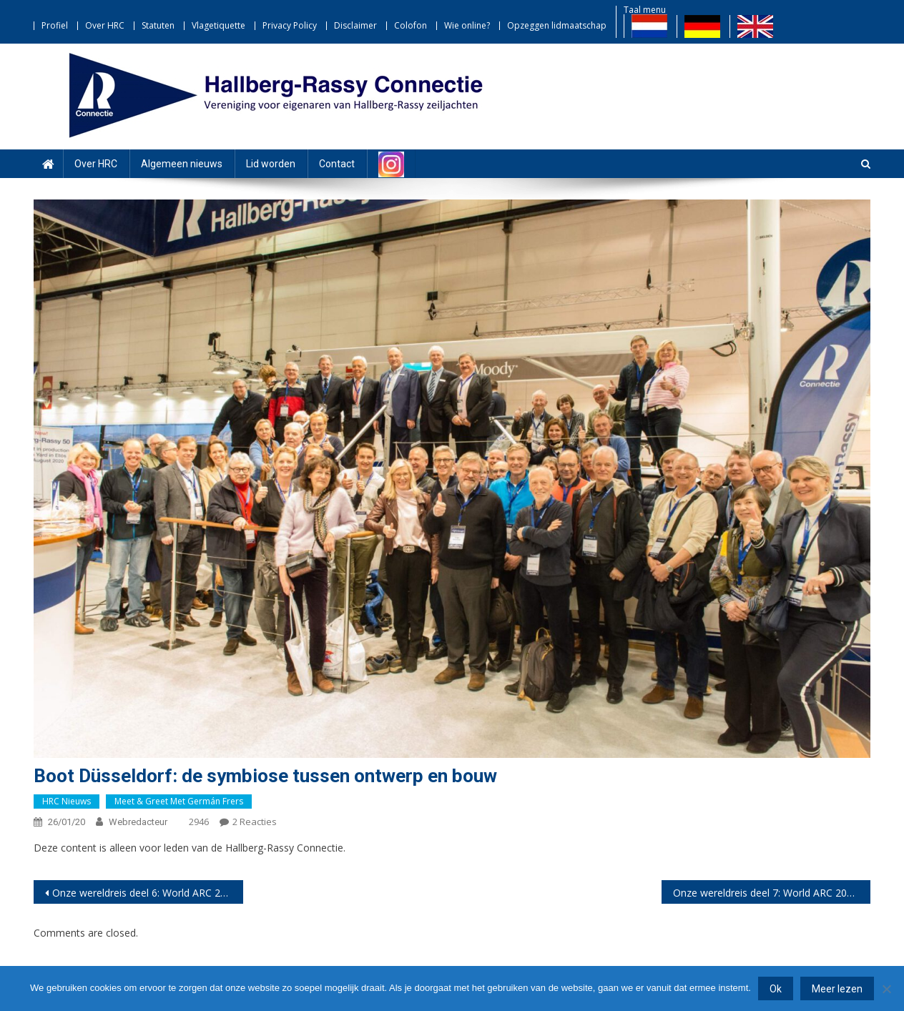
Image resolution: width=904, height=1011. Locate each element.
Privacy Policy (289, 25)
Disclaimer (355, 25)
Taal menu (645, 10)
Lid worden (270, 163)
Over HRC (104, 25)
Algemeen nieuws (181, 163)
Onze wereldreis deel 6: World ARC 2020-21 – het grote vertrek (147, 892)
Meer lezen (837, 989)
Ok (776, 989)
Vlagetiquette (218, 25)
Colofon (410, 25)
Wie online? (467, 25)
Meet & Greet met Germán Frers (178, 801)
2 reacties (254, 821)
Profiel (54, 25)
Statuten (158, 25)
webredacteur (138, 822)
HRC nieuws (66, 801)
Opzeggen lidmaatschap (556, 25)
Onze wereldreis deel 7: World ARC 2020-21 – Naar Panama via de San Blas (772, 892)
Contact (337, 163)
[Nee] (886, 989)
